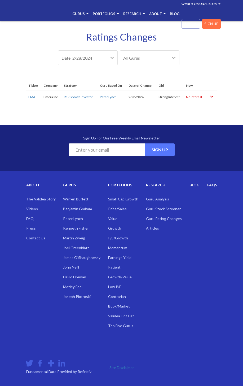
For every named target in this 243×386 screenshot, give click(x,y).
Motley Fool (72, 286)
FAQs (212, 185)
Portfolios (106, 14)
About (157, 14)
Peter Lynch (108, 97)
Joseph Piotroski (77, 296)
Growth (114, 228)
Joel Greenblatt (76, 247)
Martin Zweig (74, 238)
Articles (152, 228)
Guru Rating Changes (164, 218)
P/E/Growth (118, 238)
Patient (114, 267)
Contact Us (35, 238)
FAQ (30, 218)
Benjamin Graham (77, 209)
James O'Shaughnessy (81, 257)
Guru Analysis (157, 199)
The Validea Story (41, 199)
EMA (31, 97)
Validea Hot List (121, 316)
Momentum (117, 247)
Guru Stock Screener (163, 209)
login (190, 24)
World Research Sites (201, 4)
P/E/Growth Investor (78, 97)
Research (134, 14)
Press (31, 228)
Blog (174, 14)
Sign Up (160, 149)
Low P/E (114, 286)
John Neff (71, 267)
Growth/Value (120, 277)
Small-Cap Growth (123, 199)
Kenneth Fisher (76, 228)
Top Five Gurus (120, 325)
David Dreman (74, 277)
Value (112, 218)
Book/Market (119, 306)
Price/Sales (117, 209)
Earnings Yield (119, 257)
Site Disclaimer (121, 367)
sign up (211, 24)
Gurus (80, 14)
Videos (32, 209)
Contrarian (117, 296)
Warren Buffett (76, 199)
